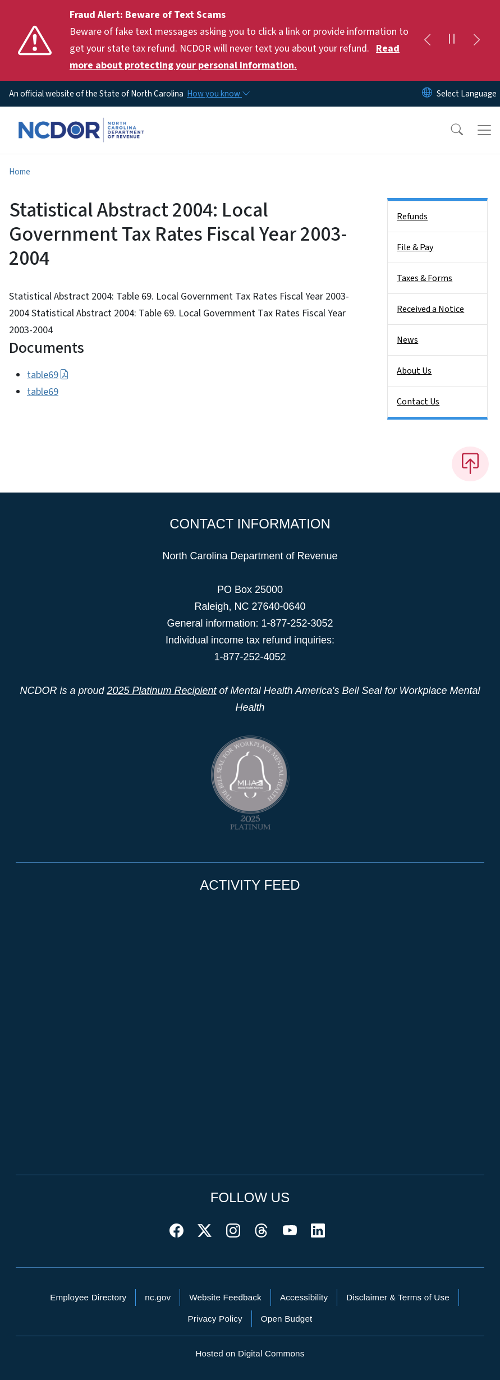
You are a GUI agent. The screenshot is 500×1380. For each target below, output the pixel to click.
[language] (467, 93)
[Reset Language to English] (427, 93)
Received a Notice (430, 309)
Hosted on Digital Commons (249, 1353)
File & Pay (415, 247)
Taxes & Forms (424, 278)
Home (19, 171)
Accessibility (304, 1297)
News (407, 340)
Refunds (412, 216)
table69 (48, 375)
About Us (414, 371)
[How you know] (217, 93)
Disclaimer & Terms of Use (397, 1297)
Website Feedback (225, 1297)
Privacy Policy (214, 1318)
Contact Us (418, 401)
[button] (449, 130)
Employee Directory (88, 1297)
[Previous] (427, 40)
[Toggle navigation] (484, 130)
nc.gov (158, 1297)
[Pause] (451, 40)
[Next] (476, 40)
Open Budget (287, 1318)
